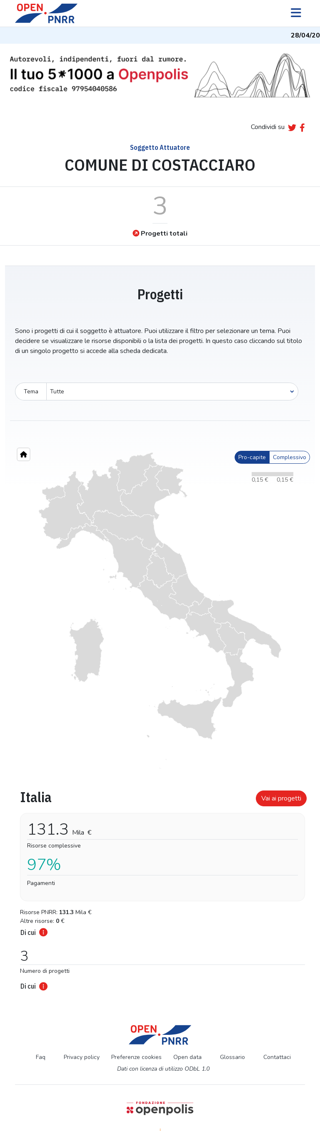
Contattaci (277, 1057)
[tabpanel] (160, 888)
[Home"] (24, 454)
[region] (160, 610)
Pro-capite (252, 457)
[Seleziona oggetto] (172, 391)
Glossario (232, 1057)
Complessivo (289, 457)
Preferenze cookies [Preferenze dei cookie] (136, 1057)
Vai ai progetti (281, 798)
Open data (187, 1057)
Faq (40, 1057)
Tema (31, 391)
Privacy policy (82, 1057)
